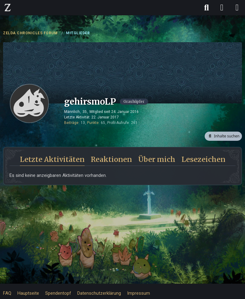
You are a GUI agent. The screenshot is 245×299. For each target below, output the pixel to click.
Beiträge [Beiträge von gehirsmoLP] (71, 123)
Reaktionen (111, 159)
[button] (223, 136)
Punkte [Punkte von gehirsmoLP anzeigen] (93, 123)
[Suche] (206, 8)
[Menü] (237, 8)
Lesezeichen (203, 159)
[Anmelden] (222, 7)
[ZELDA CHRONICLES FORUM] (7, 7)
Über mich (156, 159)
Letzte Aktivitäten (52, 159)
